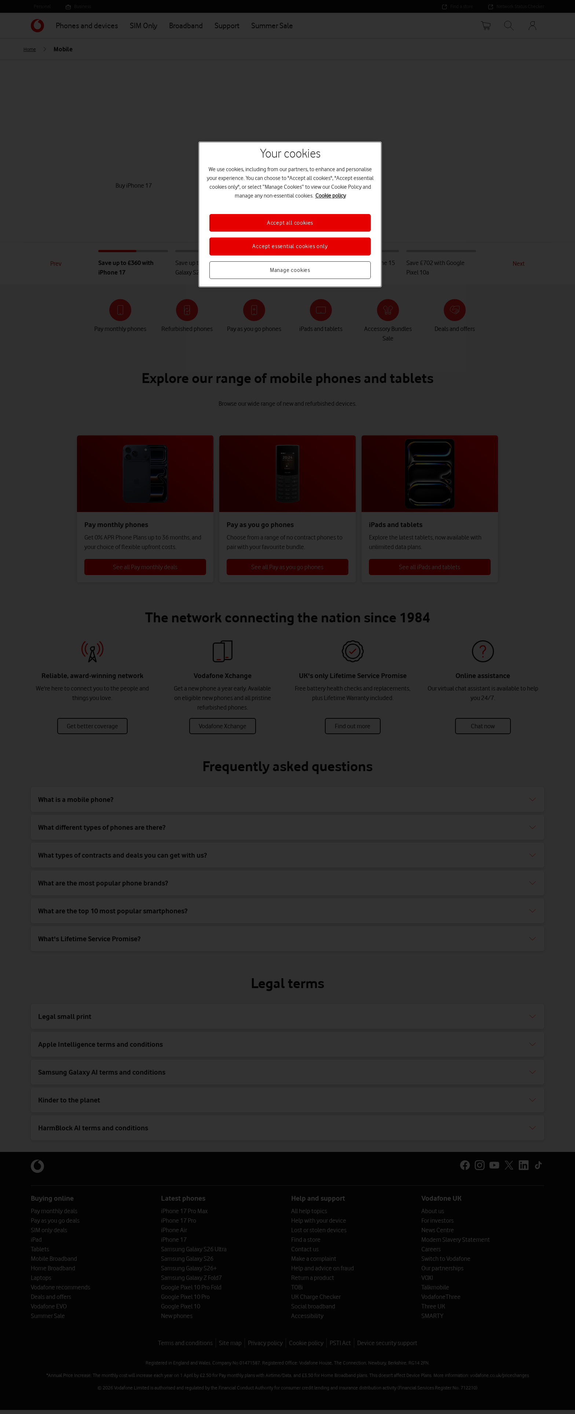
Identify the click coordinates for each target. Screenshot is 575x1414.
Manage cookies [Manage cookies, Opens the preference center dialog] (290, 270)
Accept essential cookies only (289, 246)
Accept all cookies (290, 223)
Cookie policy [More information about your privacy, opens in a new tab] (330, 195)
